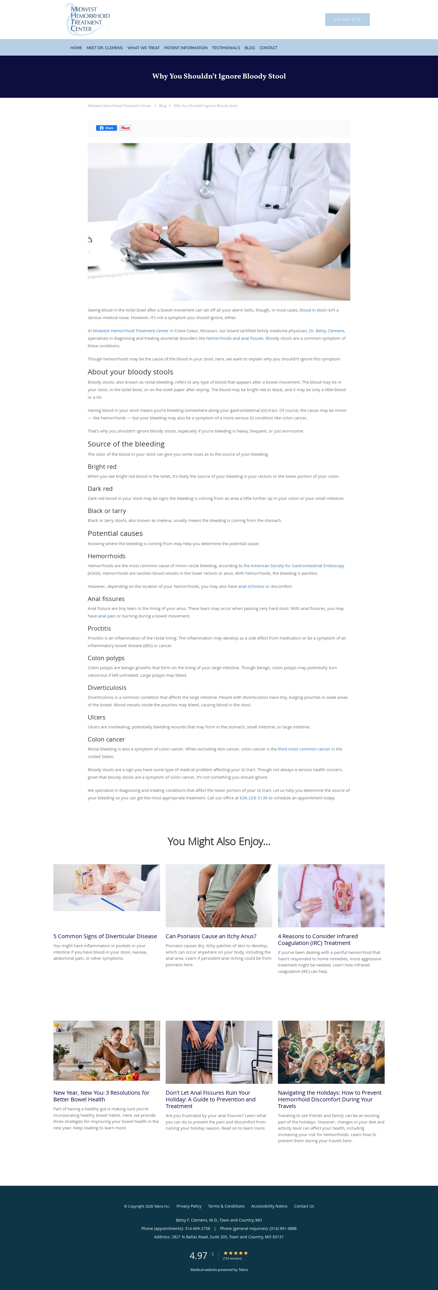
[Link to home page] (79, 19)
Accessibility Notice (269, 1206)
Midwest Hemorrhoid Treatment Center (119, 105)
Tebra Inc (161, 1206)
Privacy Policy (189, 1206)
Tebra (243, 1269)
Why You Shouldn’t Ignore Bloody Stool (205, 105)
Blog (162, 105)
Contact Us (304, 1206)
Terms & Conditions (226, 1206)
